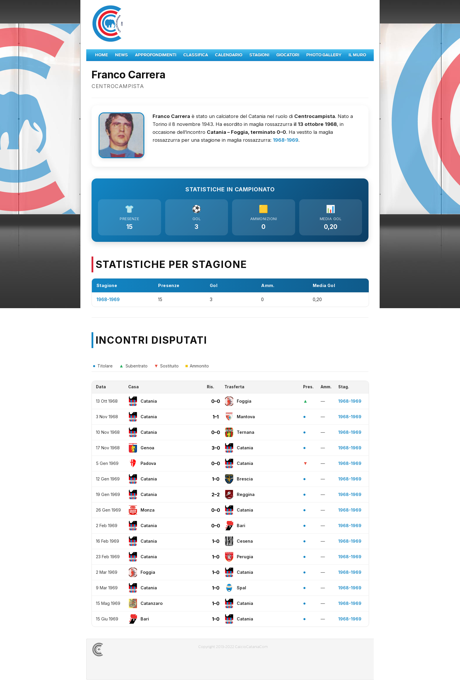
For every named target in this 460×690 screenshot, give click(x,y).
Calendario (228, 55)
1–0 (215, 480)
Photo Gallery (323, 55)
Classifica (195, 55)
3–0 (216, 449)
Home (101, 55)
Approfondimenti (155, 55)
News (121, 55)
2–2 (216, 496)
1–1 (216, 418)
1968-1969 (285, 140)
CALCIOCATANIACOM (119, 651)
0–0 (215, 403)
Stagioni (259, 55)
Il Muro (357, 55)
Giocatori (287, 55)
